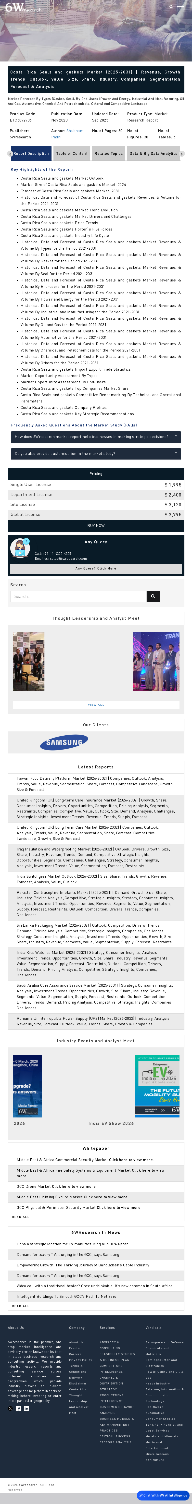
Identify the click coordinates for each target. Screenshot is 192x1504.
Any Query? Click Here (96, 568)
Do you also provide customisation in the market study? (96, 453)
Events (74, 1359)
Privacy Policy (80, 1371)
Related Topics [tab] (109, 154)
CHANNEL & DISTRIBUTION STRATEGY (111, 1395)
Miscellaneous (157, 1465)
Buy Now (96, 526)
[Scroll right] (182, 154)
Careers (75, 1365)
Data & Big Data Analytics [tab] (154, 154)
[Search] (171, 7)
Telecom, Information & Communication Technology (165, 1406)
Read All (21, 1222)
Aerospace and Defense (165, 1353)
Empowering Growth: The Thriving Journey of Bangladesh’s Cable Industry (84, 1271)
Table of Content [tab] (72, 154)
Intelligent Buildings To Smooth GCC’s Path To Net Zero (67, 1308)
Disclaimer (78, 1395)
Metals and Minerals (162, 1447)
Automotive (155, 1424)
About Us (76, 1353)
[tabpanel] (96, 661)
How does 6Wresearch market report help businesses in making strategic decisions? (96, 436)
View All (96, 704)
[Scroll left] (10, 154)
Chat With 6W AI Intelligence (162, 1496)
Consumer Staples (161, 1430)
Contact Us (78, 1400)
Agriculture (155, 1471)
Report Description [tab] (31, 154)
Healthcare (154, 1418)
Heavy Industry (158, 1395)
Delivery (75, 1389)
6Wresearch (28, 1496)
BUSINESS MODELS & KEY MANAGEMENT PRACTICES (117, 1436)
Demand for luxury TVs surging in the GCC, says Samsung (69, 1260)
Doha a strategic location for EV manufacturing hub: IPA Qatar (73, 1250)
